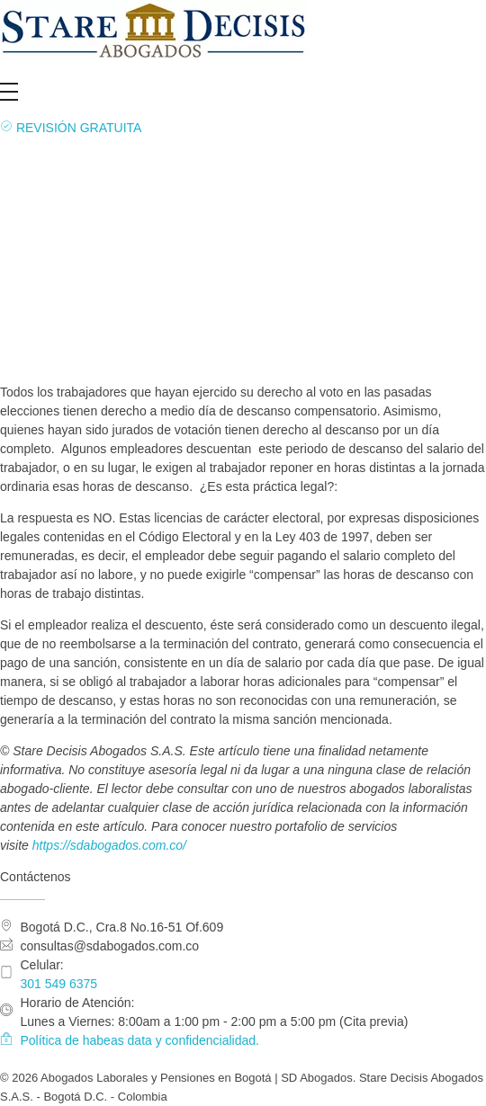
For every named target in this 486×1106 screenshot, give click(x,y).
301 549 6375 (59, 984)
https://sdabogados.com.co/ (109, 845)
